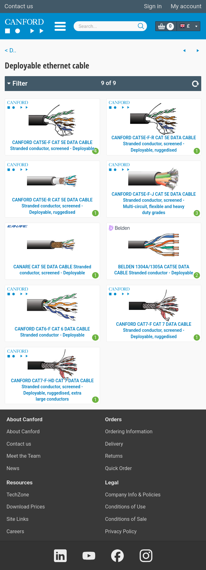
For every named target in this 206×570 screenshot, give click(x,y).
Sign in (153, 6)
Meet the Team (24, 456)
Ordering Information (128, 432)
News (13, 468)
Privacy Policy (120, 531)
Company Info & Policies (133, 495)
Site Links (18, 519)
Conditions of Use (125, 507)
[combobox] (110, 26)
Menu (60, 26)
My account (186, 6)
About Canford (23, 432)
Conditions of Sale (126, 519)
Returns (114, 456)
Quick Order (118, 468)
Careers (15, 531)
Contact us (18, 6)
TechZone (18, 495)
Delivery (114, 444)
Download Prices (26, 507)
